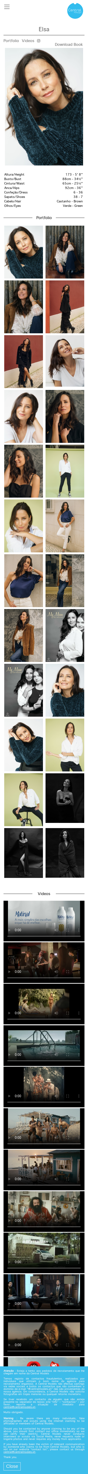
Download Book (69, 45)
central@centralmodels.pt (19, 1407)
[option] (44, 106)
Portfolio (11, 41)
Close (12, 1466)
